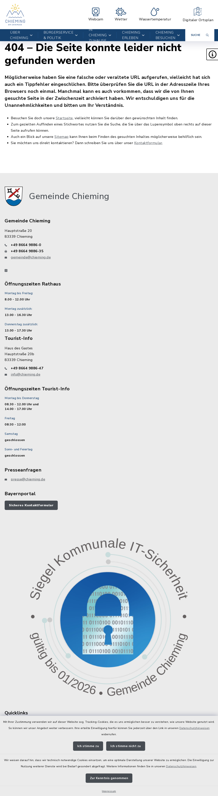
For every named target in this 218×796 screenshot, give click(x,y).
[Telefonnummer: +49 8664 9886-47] (109, 368)
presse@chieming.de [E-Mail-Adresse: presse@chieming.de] (28, 479)
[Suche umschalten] (199, 35)
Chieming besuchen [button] (168, 35)
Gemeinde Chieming (69, 196)
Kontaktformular (148, 143)
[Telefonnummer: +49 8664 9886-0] (109, 245)
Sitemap (61, 136)
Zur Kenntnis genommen (109, 778)
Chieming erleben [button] (133, 35)
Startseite (64, 118)
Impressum (109, 791)
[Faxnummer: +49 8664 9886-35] (109, 251)
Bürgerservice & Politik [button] (61, 35)
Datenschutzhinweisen (194, 728)
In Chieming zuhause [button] (100, 35)
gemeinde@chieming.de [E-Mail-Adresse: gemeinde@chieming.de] (31, 257)
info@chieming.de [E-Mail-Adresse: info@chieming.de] (25, 374)
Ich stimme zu (88, 746)
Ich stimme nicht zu (125, 746)
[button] (212, 54)
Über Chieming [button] (21, 35)
